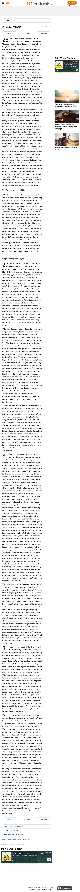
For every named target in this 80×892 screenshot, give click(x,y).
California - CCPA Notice (47, 887)
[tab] (26, 826)
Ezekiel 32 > (43, 33)
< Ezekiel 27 (9, 33)
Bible (3, 839)
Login (69, 5)
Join (72, 3)
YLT (47, 27)
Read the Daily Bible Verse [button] (14, 834)
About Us (28, 887)
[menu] (3, 3)
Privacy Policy (36, 887)
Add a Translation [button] (11, 830)
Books (11, 839)
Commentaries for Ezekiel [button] (13, 826)
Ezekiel (19, 839)
